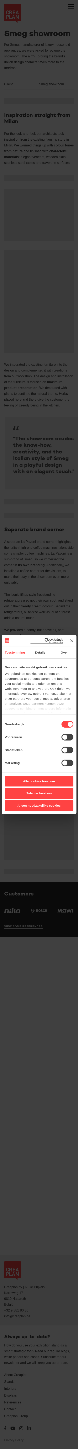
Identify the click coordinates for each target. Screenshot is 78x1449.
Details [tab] (40, 652)
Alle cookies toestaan (39, 781)
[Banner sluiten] (71, 640)
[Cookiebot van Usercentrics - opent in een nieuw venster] (46, 641)
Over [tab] (64, 652)
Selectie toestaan (39, 793)
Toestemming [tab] (15, 652)
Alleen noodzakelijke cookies (39, 805)
